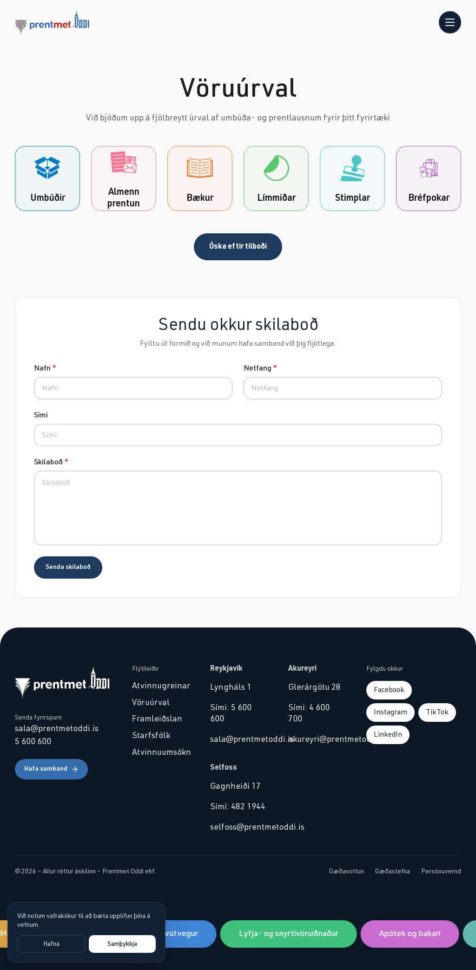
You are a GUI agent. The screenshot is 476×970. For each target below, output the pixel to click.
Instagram (390, 712)
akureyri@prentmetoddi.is (316, 739)
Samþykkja (122, 944)
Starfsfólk (151, 736)
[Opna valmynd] (450, 22)
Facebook (389, 689)
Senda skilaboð (68, 567)
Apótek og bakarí (413, 934)
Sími (41, 415)
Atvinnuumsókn (160, 752)
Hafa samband (51, 769)
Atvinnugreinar (160, 686)
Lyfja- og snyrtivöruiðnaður (292, 934)
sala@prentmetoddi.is (57, 729)
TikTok (437, 712)
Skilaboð (51, 462)
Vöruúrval (151, 703)
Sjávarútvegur (176, 934)
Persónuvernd (441, 871)
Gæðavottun (346, 871)
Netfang (260, 368)
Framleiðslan (157, 719)
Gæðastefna (392, 871)
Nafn (45, 368)
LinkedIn (388, 734)
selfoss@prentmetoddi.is (238, 827)
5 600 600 (33, 742)
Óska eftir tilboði (238, 246)
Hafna (51, 944)
